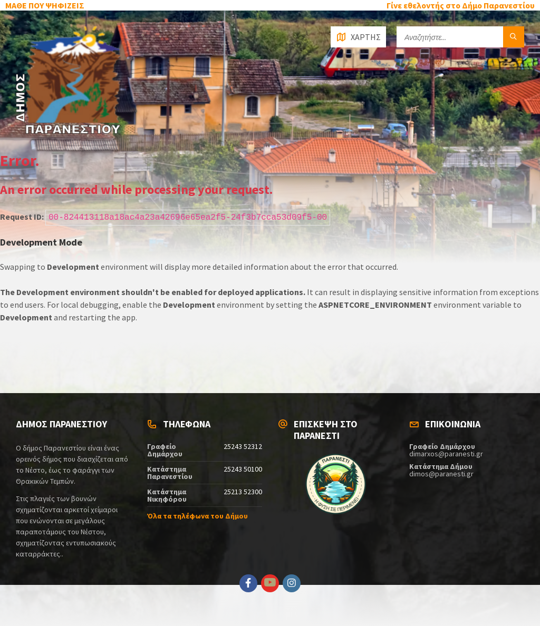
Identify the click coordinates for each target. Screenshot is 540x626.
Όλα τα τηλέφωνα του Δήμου (197, 516)
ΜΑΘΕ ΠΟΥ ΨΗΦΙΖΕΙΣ (44, 5)
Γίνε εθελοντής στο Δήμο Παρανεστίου (461, 5)
